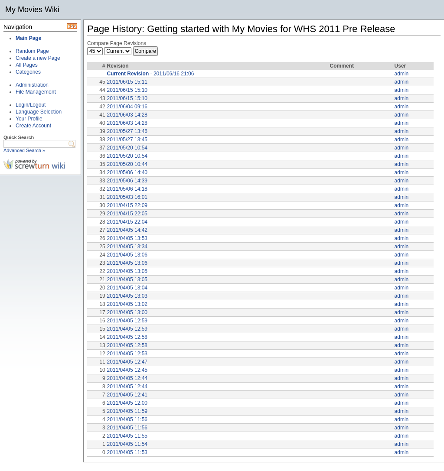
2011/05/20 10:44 (127, 164)
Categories (28, 72)
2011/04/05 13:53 (127, 238)
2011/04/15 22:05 (127, 214)
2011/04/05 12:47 (127, 362)
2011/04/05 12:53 (127, 354)
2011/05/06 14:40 (127, 172)
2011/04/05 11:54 (127, 444)
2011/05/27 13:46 (127, 131)
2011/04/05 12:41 (127, 395)
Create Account (33, 126)
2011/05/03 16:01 (127, 197)
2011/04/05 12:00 (127, 403)
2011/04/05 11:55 (127, 436)
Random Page (32, 51)
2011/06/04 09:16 (127, 107)
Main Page (28, 38)
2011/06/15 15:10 (127, 90)
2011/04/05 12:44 (127, 378)
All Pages (27, 65)
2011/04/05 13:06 (127, 255)
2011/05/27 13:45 (127, 139)
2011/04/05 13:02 (127, 304)
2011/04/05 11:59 (127, 411)
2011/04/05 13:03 (127, 296)
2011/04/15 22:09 (127, 205)
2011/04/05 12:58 (127, 337)
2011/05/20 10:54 (127, 148)
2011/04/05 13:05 (127, 271)
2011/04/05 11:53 (127, 452)
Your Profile (29, 119)
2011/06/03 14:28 (127, 115)
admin (402, 74)
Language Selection (39, 112)
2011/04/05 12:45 (127, 370)
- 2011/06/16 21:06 (150, 74)
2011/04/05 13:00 (127, 312)
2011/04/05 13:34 (127, 247)
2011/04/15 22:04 (127, 222)
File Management (36, 92)
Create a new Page (38, 58)
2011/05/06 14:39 (127, 181)
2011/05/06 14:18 (127, 189)
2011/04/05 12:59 (127, 321)
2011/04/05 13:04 (127, 288)
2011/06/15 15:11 (127, 82)
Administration (32, 85)
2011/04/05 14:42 (127, 230)
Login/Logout (31, 105)
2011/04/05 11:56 (127, 419)
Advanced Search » (24, 150)
